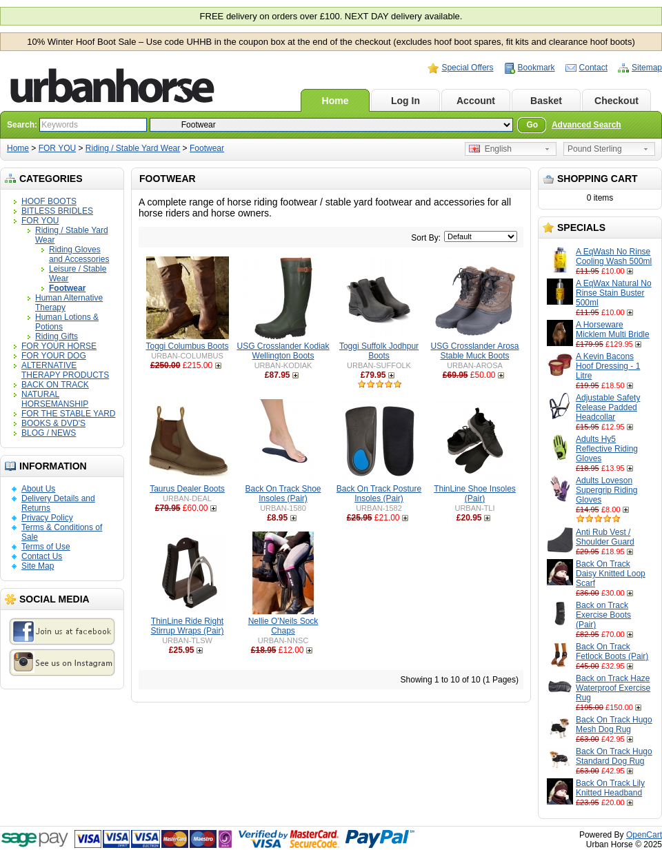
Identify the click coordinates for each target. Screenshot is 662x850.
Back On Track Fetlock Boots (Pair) (612, 651)
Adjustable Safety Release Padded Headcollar (608, 407)
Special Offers (467, 67)
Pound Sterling (595, 149)
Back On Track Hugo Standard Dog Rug (614, 756)
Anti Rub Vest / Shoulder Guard (605, 537)
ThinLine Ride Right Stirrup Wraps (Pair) (187, 626)
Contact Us (41, 556)
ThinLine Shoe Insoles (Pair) (475, 493)
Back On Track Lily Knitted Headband (610, 788)
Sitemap (647, 67)
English (490, 149)
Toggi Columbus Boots (187, 346)
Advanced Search (586, 125)
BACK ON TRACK (55, 384)
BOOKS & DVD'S (53, 423)
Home (335, 100)
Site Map (37, 566)
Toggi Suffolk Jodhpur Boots (379, 351)
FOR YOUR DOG (53, 356)
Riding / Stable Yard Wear (133, 148)
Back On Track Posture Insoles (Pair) (379, 493)
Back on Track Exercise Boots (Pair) (603, 614)
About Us (38, 489)
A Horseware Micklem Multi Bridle (613, 329)
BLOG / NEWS (48, 433)
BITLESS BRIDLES (57, 211)
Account (476, 100)
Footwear (207, 148)
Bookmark (536, 67)
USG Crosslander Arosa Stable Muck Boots (474, 351)
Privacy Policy (47, 518)
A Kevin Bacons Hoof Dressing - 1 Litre (608, 366)
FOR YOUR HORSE (59, 346)
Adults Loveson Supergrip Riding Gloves (606, 490)
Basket (546, 100)
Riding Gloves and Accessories (79, 254)
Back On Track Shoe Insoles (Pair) (283, 493)
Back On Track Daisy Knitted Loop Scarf (610, 573)
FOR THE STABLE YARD (68, 413)
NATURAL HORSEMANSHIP (54, 399)
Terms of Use (45, 547)
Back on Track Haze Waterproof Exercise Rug (613, 688)
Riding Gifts (56, 336)
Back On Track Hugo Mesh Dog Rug (614, 724)
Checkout (616, 100)
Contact (593, 67)
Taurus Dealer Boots (187, 489)
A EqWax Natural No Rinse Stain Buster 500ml (614, 293)
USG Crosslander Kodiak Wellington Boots (283, 351)
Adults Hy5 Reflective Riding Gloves (607, 448)
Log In (405, 100)
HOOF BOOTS (49, 201)
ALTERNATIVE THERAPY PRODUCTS (65, 370)
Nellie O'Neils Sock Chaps (283, 626)
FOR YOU (57, 148)
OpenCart (644, 835)
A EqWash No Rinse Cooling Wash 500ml (614, 256)
